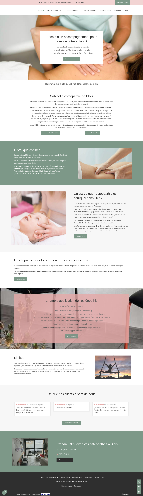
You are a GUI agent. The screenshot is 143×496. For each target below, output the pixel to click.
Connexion (125, 494)
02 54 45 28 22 (64, 454)
